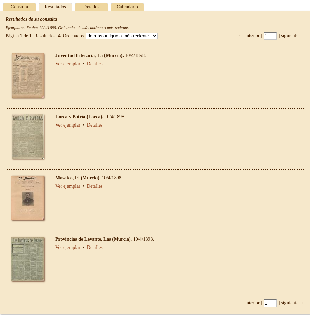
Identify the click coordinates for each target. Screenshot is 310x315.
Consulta (19, 6)
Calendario (127, 6)
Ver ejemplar (67, 63)
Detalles (91, 6)
